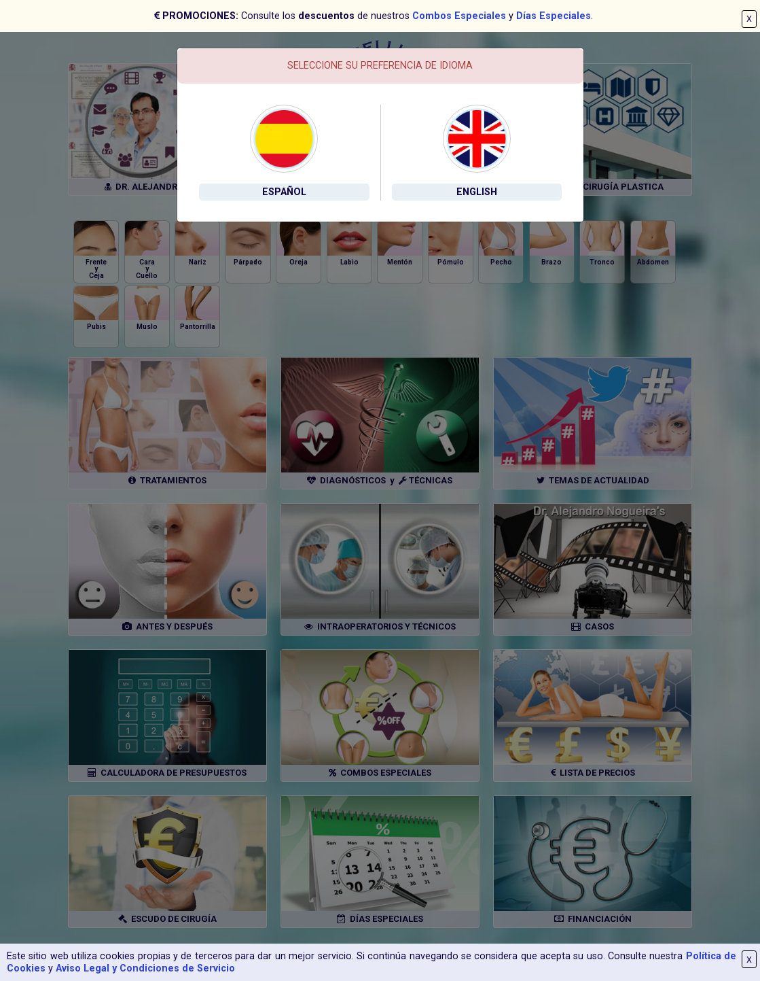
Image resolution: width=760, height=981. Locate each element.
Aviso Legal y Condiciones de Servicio (145, 968)
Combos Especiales (459, 16)
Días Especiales (553, 16)
